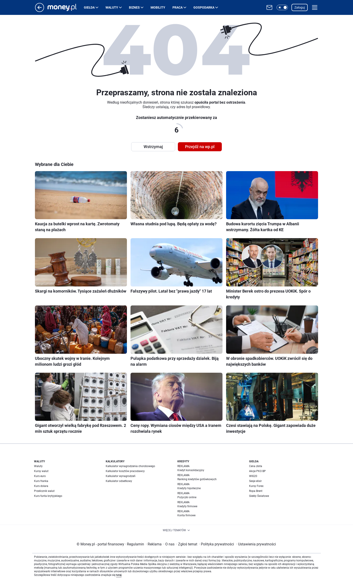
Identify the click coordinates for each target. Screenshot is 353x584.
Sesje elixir (255, 481)
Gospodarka (203, 7)
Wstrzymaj (153, 146)
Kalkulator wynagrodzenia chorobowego (130, 466)
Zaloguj (299, 7)
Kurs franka (41, 481)
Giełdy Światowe (259, 496)
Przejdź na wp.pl (200, 146)
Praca (177, 7)
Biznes (134, 7)
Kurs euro (40, 476)
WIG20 (253, 476)
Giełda (89, 7)
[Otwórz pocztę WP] (269, 7)
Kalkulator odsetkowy (119, 481)
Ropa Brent (255, 491)
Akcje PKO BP (257, 471)
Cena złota (255, 466)
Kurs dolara (41, 486)
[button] (282, 7)
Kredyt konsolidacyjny (190, 470)
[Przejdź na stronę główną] (39, 11)
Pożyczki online (186, 497)
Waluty (111, 7)
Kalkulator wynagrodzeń (120, 476)
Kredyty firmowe (187, 506)
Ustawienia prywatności (256, 544)
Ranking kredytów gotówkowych (197, 479)
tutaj (118, 575)
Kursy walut (41, 471)
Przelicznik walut (44, 491)
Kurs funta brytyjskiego (48, 496)
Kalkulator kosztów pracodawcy (125, 471)
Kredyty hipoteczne (189, 488)
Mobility (158, 7)
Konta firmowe (186, 515)
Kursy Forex (256, 486)
